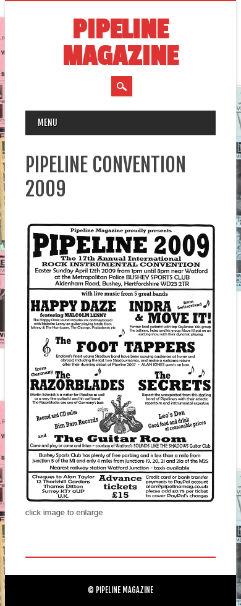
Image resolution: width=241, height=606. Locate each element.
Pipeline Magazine (120, 43)
